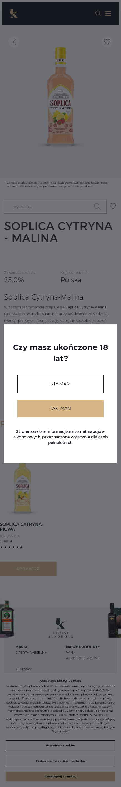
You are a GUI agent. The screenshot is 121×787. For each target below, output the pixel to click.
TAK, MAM (60, 408)
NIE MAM (60, 384)
